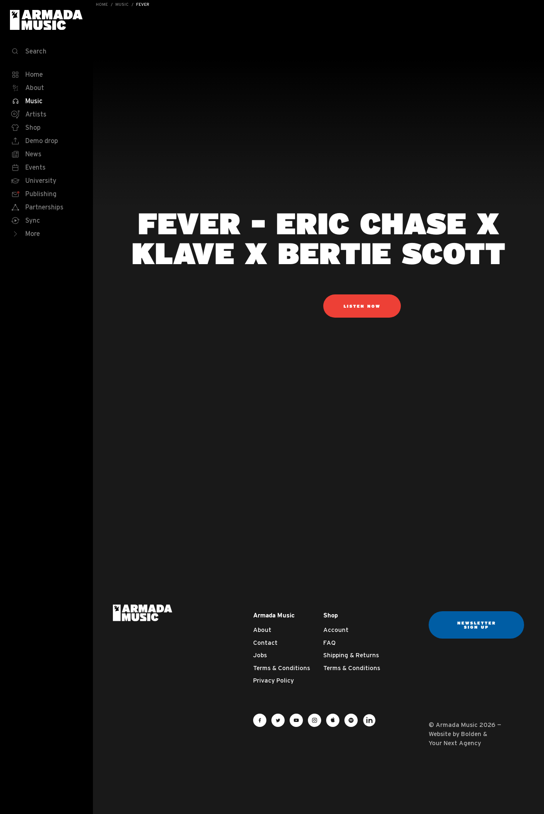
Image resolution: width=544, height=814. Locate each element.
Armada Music (46, 20)
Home (102, 4)
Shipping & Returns (351, 654)
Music (122, 4)
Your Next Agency (455, 742)
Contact (265, 642)
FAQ (329, 642)
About (262, 629)
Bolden (471, 733)
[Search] (46, 51)
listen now (362, 306)
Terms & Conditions (281, 667)
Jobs (260, 654)
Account (336, 629)
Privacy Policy (273, 680)
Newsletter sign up (476, 624)
